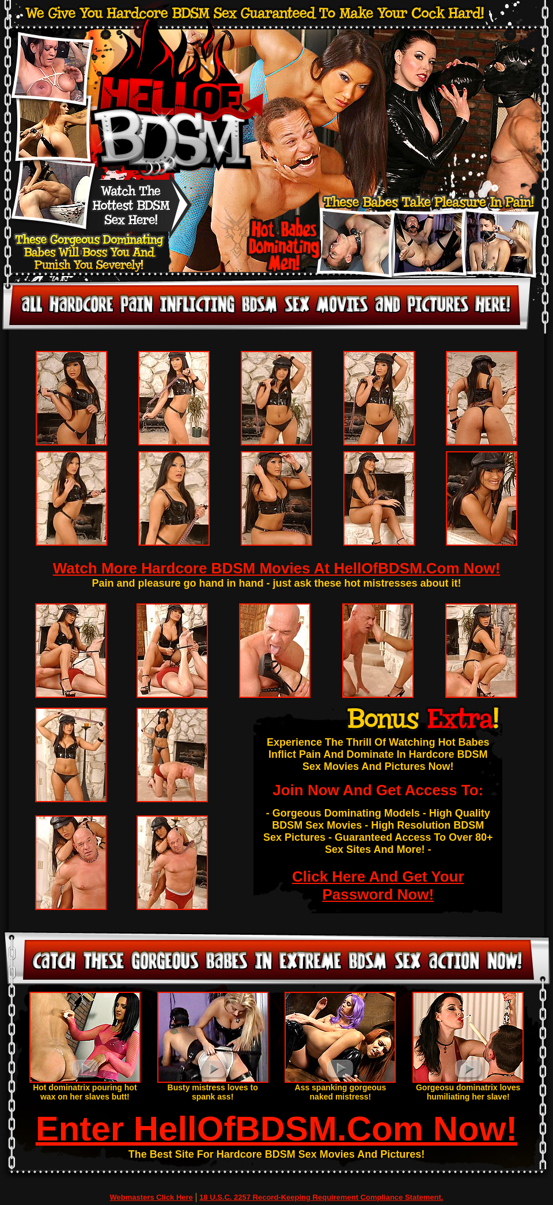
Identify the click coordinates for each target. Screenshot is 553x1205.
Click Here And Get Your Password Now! (378, 885)
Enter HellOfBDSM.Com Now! (277, 1128)
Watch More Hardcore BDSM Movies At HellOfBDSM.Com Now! (277, 568)
